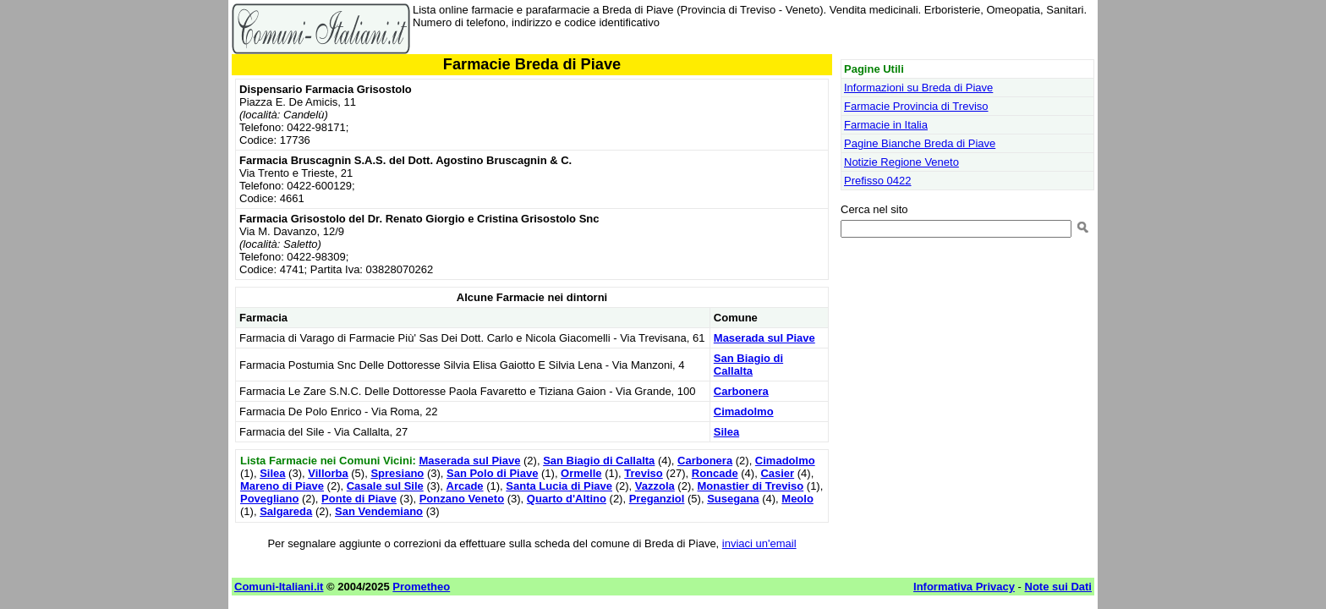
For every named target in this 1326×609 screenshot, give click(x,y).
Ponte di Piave (359, 498)
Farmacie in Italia (886, 124)
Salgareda (286, 511)
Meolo (797, 498)
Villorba (328, 473)
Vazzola (655, 486)
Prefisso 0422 (878, 180)
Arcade (465, 486)
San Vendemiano (379, 511)
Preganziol (657, 498)
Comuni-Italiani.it (278, 586)
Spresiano (397, 473)
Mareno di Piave (282, 486)
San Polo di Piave (492, 473)
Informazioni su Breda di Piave (918, 87)
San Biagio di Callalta (748, 364)
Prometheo (421, 586)
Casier (777, 473)
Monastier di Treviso (750, 486)
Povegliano (269, 498)
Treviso (643, 473)
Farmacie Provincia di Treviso (916, 106)
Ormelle (581, 473)
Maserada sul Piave (764, 338)
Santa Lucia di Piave (559, 486)
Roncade (715, 473)
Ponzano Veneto (461, 498)
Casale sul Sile (385, 486)
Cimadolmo (744, 411)
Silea (726, 431)
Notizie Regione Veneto (901, 162)
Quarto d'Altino (566, 498)
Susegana (733, 498)
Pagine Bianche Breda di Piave (919, 143)
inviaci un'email (759, 543)
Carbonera (741, 391)
